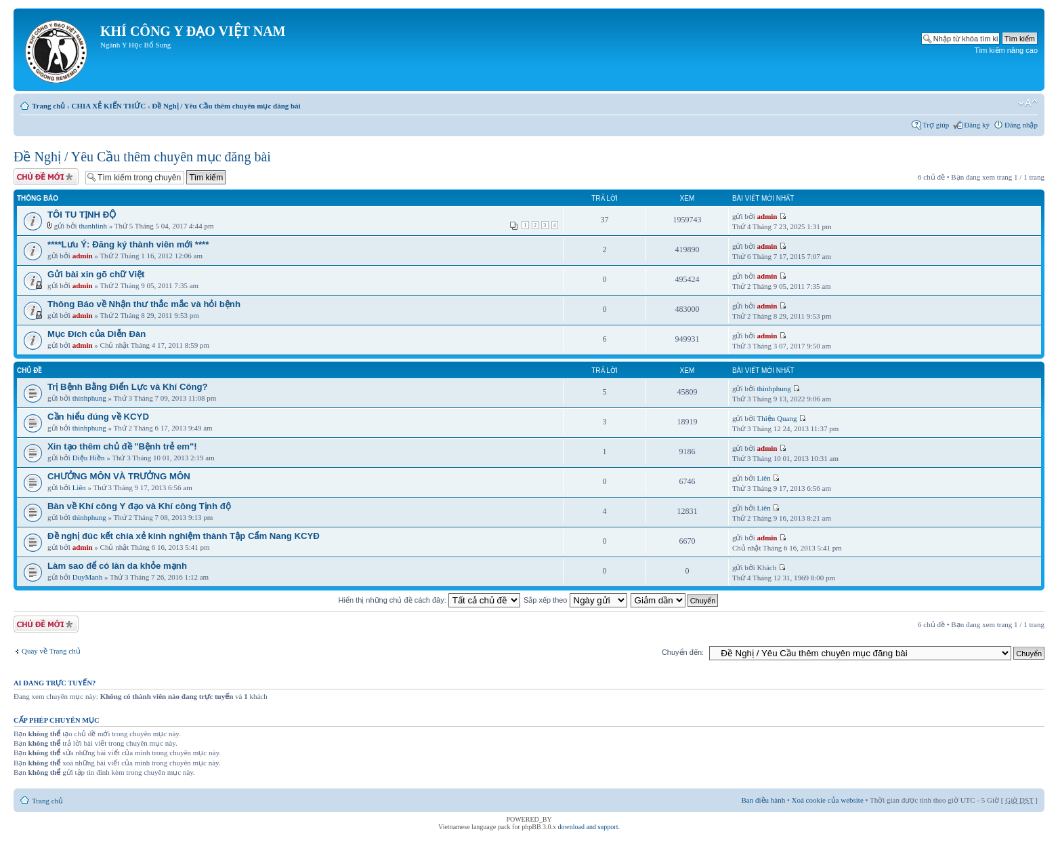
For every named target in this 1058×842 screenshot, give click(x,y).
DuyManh (87, 577)
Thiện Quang (777, 418)
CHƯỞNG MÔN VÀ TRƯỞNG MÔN (118, 476)
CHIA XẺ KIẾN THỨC (108, 106)
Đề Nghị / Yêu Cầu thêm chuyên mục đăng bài (226, 106)
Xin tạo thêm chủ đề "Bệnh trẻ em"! (122, 446)
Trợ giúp (936, 125)
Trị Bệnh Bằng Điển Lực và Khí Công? (127, 387)
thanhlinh (93, 226)
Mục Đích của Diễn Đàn (96, 334)
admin (767, 216)
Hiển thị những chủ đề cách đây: (429, 600)
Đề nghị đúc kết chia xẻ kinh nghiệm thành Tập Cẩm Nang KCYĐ (183, 536)
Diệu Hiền (88, 458)
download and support (588, 826)
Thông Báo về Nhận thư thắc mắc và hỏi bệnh (143, 304)
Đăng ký (977, 125)
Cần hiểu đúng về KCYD (98, 417)
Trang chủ (48, 106)
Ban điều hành (764, 800)
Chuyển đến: (683, 652)
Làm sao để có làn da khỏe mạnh (117, 566)
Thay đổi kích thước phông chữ (1028, 103)
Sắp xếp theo (575, 600)
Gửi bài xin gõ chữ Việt (95, 274)
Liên (79, 487)
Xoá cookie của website (828, 800)
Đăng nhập (1021, 125)
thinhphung (89, 398)
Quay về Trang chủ (51, 651)
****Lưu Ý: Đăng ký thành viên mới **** (128, 244)
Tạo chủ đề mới (46, 176)
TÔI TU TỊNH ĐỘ (81, 214)
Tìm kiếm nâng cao (1006, 50)
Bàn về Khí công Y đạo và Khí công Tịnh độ (139, 506)
